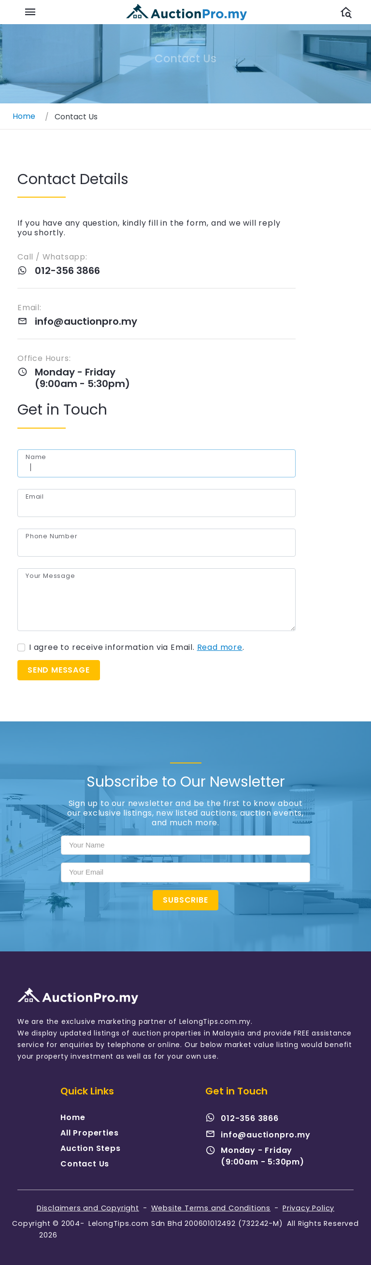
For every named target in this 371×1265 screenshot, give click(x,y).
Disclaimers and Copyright (88, 1208)
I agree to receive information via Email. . (137, 647)
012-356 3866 (67, 270)
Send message (59, 670)
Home (72, 1117)
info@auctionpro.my (85, 321)
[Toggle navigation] (30, 12)
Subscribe (185, 900)
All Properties (89, 1132)
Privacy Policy (308, 1208)
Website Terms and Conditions (211, 1208)
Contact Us (84, 1163)
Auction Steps (90, 1148)
